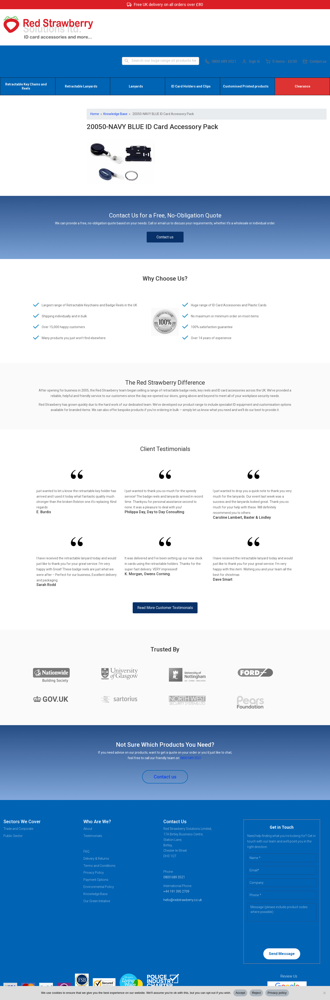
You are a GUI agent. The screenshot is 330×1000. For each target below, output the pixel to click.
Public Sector (13, 801)
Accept (240, 992)
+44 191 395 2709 (176, 856)
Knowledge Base (115, 79)
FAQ (86, 816)
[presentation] (276, 899)
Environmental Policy (98, 852)
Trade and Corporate (18, 793)
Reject (256, 992)
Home (94, 79)
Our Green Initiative (96, 866)
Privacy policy (277, 992)
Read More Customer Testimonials (165, 572)
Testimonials (92, 801)
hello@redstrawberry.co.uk (182, 865)
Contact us (315, 25)
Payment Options (95, 844)
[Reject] (324, 993)
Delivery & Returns (96, 823)
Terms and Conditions (99, 830)
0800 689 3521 (220, 25)
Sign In (251, 25)
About (87, 793)
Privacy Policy (93, 837)
